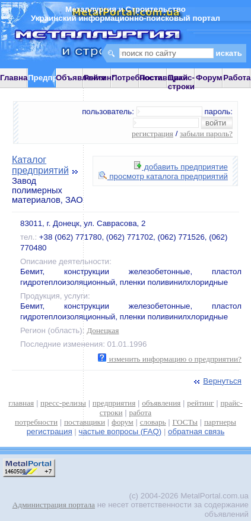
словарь (153, 422)
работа (140, 412)
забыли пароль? (206, 133)
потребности (36, 422)
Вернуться (217, 380)
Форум (209, 77)
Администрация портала (53, 504)
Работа (236, 77)
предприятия (114, 402)
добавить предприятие (181, 166)
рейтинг (200, 402)
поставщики (84, 422)
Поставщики (163, 77)
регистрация (152, 133)
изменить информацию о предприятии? (170, 358)
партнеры (220, 422)
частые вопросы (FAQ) (120, 431)
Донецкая (103, 330)
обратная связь (196, 431)
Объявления (81, 77)
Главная (16, 77)
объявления (161, 402)
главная (21, 402)
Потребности (137, 77)
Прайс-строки (181, 82)
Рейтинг (99, 77)
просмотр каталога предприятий (163, 176)
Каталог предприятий (40, 165)
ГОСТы (185, 422)
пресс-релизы (63, 402)
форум (123, 422)
